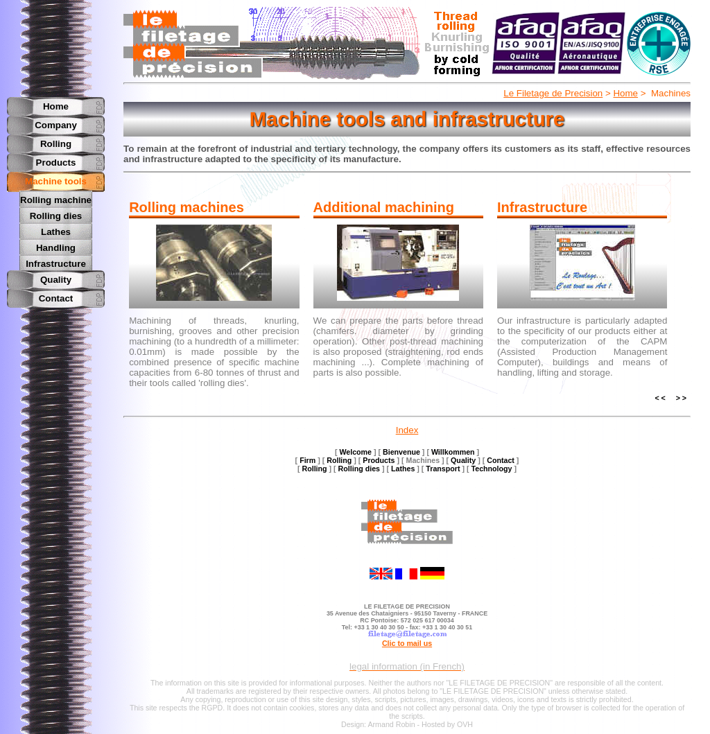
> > (681, 398)
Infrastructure (56, 261)
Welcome (355, 452)
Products (56, 162)
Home (625, 93)
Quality (55, 277)
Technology (491, 468)
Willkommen (453, 452)
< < (660, 398)
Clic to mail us (407, 643)
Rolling (55, 144)
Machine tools (56, 181)
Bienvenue (401, 452)
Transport (443, 468)
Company (56, 125)
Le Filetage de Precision (553, 93)
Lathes (56, 231)
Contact (56, 296)
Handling (56, 246)
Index (407, 430)
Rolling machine (56, 200)
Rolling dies (56, 215)
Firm (307, 460)
